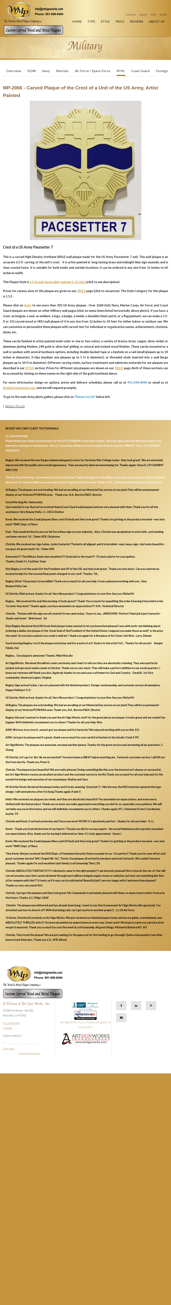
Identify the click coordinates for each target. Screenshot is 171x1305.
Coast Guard (140, 71)
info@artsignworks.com (19, 388)
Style (105, 21)
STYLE (29, 368)
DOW (31, 71)
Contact (131, 14)
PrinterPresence (29, 1053)
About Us (156, 21)
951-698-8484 (11, 1023)
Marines (62, 71)
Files (153, 14)
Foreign (162, 71)
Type (91, 21)
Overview (13, 71)
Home (77, 21)
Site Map (9, 1048)
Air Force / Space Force (92, 71)
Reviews (136, 21)
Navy (46, 71)
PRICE (81, 291)
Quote (143, 14)
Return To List (15, 406)
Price (120, 21)
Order (163, 14)
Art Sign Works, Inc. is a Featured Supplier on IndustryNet (85, 1021)
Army (121, 70)
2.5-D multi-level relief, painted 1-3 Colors (58, 282)
